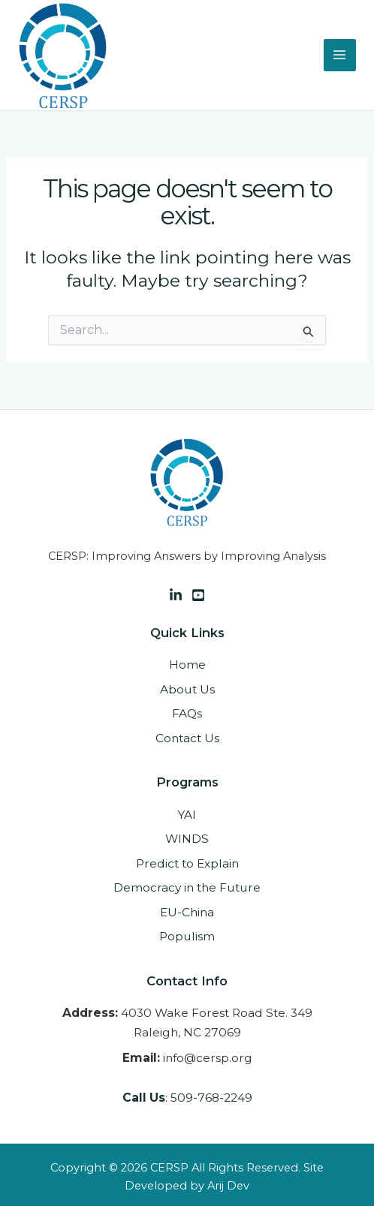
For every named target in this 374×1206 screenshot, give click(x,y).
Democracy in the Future (187, 887)
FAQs (187, 713)
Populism (187, 936)
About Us (187, 689)
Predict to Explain (187, 863)
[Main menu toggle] (340, 55)
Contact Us (187, 738)
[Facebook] (198, 595)
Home (187, 664)
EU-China (187, 912)
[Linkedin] (175, 595)
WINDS (187, 839)
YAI (187, 815)
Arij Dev (228, 1185)
